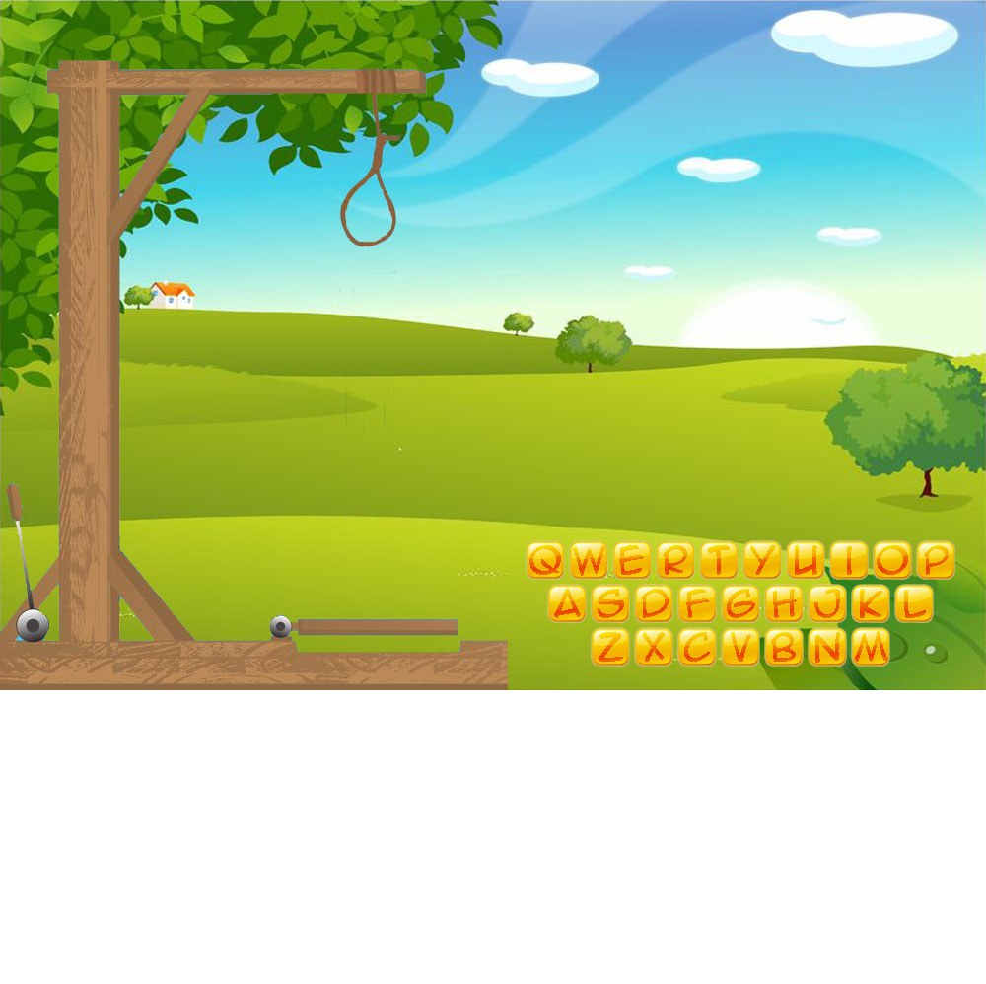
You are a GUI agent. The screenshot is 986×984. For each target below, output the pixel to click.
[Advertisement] (493, 846)
